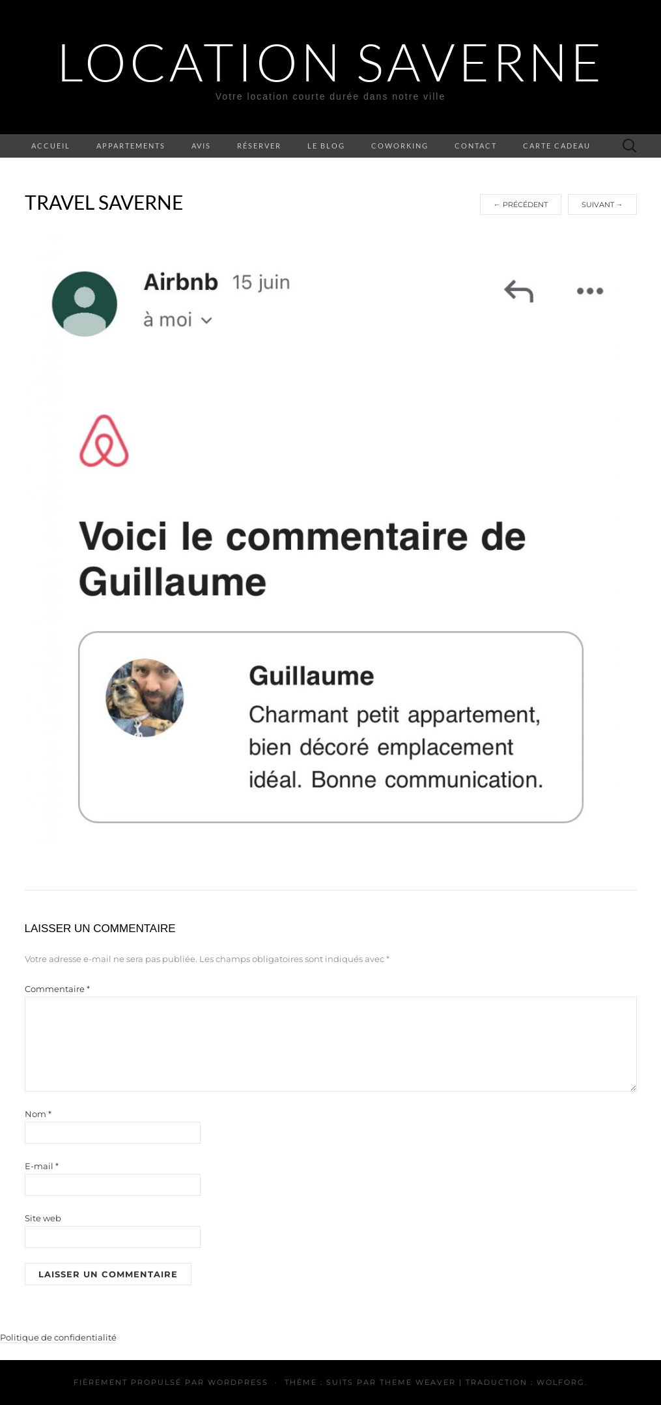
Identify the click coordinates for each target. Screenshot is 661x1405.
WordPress (238, 1382)
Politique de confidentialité (58, 1337)
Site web (43, 1218)
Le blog (326, 145)
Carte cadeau (557, 145)
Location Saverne (330, 61)
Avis (201, 145)
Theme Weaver (418, 1382)
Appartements (130, 145)
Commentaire (57, 989)
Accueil (50, 145)
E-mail (42, 1166)
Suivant (602, 204)
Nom (38, 1114)
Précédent (521, 204)
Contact (476, 145)
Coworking (400, 145)
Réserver (259, 145)
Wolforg (561, 1382)
